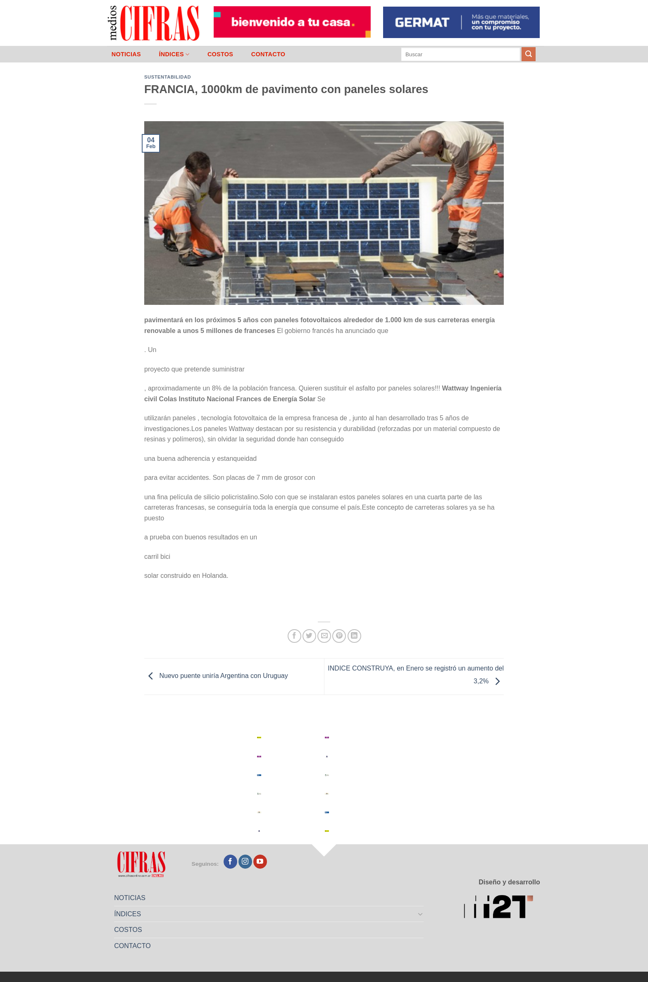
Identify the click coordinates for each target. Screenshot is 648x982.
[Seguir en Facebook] (230, 862)
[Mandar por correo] (324, 636)
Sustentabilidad (167, 76)
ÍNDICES (174, 54)
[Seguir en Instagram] (245, 862)
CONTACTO (268, 54)
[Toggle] (420, 914)
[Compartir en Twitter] (309, 636)
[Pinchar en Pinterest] (339, 636)
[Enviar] (529, 54)
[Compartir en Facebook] (294, 636)
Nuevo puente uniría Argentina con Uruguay (216, 676)
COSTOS (220, 54)
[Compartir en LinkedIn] (354, 636)
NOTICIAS (126, 54)
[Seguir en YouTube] (260, 862)
